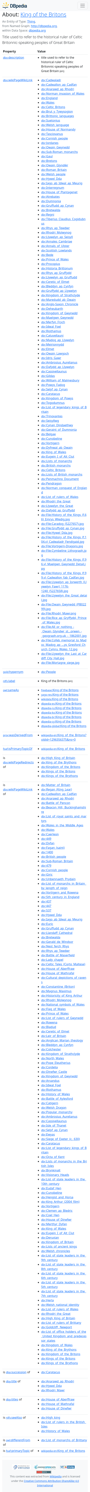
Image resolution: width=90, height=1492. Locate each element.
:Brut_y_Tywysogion (57, 111)
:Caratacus (50, 394)
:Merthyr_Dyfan (54, 1224)
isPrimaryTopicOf (17, 749)
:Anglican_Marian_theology (62, 1040)
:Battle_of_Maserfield (58, 955)
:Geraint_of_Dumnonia (59, 430)
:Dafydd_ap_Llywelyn (57, 367)
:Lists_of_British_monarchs (61, 474)
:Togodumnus (53, 403)
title (11, 1381)
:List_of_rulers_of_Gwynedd (62, 1018)
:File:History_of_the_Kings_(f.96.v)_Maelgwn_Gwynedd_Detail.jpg (63, 564)
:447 (46, 906)
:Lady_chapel (52, 960)
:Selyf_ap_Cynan (54, 389)
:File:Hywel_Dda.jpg (57, 533)
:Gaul (47, 156)
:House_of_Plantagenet (59, 192)
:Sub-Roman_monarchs (59, 152)
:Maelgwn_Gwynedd (57, 318)
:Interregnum (52, 188)
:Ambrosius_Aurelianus (59, 362)
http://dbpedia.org (44, 26)
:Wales (48, 102)
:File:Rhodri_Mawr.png (58, 613)
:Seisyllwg (50, 421)
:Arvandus (50, 1081)
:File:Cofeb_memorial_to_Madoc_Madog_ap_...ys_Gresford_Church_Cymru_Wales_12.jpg (63, 644)
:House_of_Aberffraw (57, 969)
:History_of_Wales (55, 1094)
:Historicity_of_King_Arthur (61, 995)
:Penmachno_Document (60, 479)
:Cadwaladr (51, 80)
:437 (46, 901)
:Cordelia (49, 1067)
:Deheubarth (52, 309)
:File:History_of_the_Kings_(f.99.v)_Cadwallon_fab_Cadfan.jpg (63, 575)
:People (48, 672)
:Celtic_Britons (53, 107)
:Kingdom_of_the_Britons (60, 767)
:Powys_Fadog (53, 385)
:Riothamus (51, 331)
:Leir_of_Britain (53, 1036)
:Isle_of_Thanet (53, 1125)
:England (49, 98)
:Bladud (48, 1027)
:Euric (47, 924)
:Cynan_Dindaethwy (57, 425)
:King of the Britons (60, 690)
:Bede (47, 255)
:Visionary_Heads (55, 1175)
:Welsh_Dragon (53, 1108)
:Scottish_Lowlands (56, 250)
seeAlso (14, 1417)
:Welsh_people (53, 174)
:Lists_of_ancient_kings (59, 1246)
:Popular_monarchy (57, 1112)
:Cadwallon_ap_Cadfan (59, 85)
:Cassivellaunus (54, 371)
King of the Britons (43, 14)
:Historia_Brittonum (57, 268)
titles (12, 1399)
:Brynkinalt (50, 1170)
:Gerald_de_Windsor (57, 942)
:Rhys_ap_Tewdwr (55, 228)
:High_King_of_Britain (58, 758)
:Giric (47, 874)
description (13, 57)
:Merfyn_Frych (53, 322)
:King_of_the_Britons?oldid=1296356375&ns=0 (63, 737)
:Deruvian (50, 1237)
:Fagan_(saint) (53, 848)
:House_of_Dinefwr (56, 1220)
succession (16, 1372)
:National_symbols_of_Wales (63, 1004)
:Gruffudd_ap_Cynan (57, 206)
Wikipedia (56, 1476)
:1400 (47, 852)
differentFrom (18, 1440)
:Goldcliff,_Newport (56, 1327)
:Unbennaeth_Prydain (58, 879)
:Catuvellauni (52, 335)
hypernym (13, 672)
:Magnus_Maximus (56, 991)
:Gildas (48, 376)
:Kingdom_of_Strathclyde (60, 295)
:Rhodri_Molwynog (56, 232)
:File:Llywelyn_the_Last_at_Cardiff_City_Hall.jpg (64, 656)
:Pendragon (51, 483)
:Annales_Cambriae (56, 241)
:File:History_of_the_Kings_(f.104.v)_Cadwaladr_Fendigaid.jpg (63, 539)
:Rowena (49, 1022)
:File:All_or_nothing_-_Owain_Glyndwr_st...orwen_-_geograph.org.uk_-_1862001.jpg (64, 631)
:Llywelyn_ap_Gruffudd (59, 277)
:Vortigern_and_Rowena (59, 892)
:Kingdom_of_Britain (57, 1242)
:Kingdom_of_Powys (57, 398)
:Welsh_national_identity (60, 1305)
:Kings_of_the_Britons (58, 771)
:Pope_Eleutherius (56, 1063)
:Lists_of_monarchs (56, 461)
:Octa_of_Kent (53, 1157)
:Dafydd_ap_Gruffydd (58, 510)
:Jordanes (49, 143)
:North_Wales (52, 1058)
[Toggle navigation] (82, 5)
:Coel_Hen (50, 1215)
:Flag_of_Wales (53, 1009)
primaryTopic (18, 1451)
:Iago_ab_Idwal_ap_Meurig (61, 183)
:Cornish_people (54, 138)
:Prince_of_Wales (55, 259)
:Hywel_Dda (51, 179)
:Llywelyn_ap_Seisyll (57, 237)
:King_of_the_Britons (63, 749)
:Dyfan (48, 843)
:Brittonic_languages (57, 116)
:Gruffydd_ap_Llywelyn (59, 291)
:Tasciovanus (52, 134)
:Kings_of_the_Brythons (59, 776)
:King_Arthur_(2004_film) (60, 1202)
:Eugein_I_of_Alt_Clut (57, 456)
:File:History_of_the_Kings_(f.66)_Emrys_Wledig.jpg (63, 517)
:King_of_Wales (53, 452)
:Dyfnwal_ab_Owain (57, 447)
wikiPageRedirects (18, 762)
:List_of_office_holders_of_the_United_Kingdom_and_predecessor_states (63, 1336)
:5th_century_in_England (60, 897)
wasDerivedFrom (18, 735)
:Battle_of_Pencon (55, 803)
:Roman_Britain (54, 170)
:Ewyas (48, 1134)
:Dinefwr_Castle (54, 1072)
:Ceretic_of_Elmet (55, 282)
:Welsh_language (55, 125)
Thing (31, 21)
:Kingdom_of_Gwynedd (59, 313)
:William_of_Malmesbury (60, 380)
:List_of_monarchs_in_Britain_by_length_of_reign (63, 885)
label (9, 681)
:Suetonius (50, 120)
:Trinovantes (52, 416)
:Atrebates (50, 197)
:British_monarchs (56, 465)
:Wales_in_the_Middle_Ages (62, 825)
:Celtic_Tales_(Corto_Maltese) (63, 964)
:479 (46, 866)
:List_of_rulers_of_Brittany (61, 1323)
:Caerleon (50, 834)
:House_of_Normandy (58, 129)
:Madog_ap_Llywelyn (57, 340)
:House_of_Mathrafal (57, 973)
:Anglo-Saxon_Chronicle (59, 304)
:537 (46, 910)
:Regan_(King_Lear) (56, 789)
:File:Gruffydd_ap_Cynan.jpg (62, 528)
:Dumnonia (51, 201)
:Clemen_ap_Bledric (57, 1211)
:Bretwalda (50, 210)
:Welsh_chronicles (55, 1251)
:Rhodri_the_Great (56, 501)
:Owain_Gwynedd (55, 147)
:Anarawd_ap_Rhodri (57, 89)
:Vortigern (50, 443)
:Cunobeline (51, 439)
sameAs (11, 690)
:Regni (47, 214)
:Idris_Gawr (51, 358)
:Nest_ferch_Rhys (55, 946)
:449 (46, 839)
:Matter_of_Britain (55, 785)
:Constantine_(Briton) (58, 987)
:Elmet (47, 349)
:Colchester (51, 1049)
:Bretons (49, 161)
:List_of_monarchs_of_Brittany (64, 1440)
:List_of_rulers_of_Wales (59, 497)
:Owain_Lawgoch (55, 353)
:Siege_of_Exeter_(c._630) (60, 1139)
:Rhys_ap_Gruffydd (56, 273)
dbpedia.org (37, 30)
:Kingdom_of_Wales (57, 1345)
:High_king (50, 1417)
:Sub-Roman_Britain (57, 861)
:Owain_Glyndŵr (54, 165)
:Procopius (50, 264)
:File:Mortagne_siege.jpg (60, 663)
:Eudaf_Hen (51, 1188)
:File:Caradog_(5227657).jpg (62, 524)
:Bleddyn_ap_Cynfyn (57, 286)
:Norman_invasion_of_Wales (62, 93)
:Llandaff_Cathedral (57, 933)
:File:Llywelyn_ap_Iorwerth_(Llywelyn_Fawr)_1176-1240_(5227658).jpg (64, 586)
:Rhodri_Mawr (53, 1390)
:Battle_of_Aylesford (57, 1099)
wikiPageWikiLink (17, 80)
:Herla (47, 1300)
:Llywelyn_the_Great (57, 506)
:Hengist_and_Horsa (57, 1197)
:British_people (53, 857)
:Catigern (49, 1103)
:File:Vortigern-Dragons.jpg (62, 546)
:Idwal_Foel (51, 327)
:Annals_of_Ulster (55, 246)
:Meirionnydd (52, 344)
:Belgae (48, 434)
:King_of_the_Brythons (58, 762)
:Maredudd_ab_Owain (58, 300)
